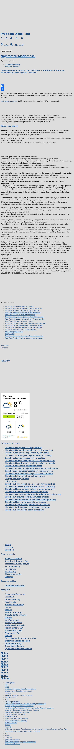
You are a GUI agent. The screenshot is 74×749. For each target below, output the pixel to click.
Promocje (8, 727)
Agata (7, 687)
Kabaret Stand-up (13, 612)
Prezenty (9, 547)
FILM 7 (4, 669)
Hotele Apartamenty (14, 604)
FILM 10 (5, 678)
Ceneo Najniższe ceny (15, 594)
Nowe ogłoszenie (11, 716)
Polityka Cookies (11, 723)
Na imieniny (10, 569)
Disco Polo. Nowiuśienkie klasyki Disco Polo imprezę (23, 327)
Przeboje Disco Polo (15, 34)
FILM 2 (4, 656)
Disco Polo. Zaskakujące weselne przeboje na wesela (23, 325)
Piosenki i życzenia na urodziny (16, 721)
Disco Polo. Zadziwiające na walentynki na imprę (27, 507)
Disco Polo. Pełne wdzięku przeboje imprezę (20, 329)
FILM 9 (4, 675)
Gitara (7, 699)
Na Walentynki (12, 620)
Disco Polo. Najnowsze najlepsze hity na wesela (22, 310)
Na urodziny (10, 571)
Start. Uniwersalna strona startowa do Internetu (22, 731)
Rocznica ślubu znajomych (17, 563)
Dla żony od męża (13, 574)
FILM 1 (4, 653)
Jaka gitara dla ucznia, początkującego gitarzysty (22, 710)
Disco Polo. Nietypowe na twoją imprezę (19, 306)
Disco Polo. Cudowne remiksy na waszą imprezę (27, 496)
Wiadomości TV (12, 633)
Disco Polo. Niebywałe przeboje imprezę (19, 321)
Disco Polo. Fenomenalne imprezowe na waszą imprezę (30, 499)
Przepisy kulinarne (13, 622)
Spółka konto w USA (14, 628)
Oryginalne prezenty (12, 64)
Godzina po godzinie (8, 436)
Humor (8, 607)
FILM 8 (4, 672)
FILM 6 (4, 667)
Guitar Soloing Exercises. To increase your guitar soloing (25, 704)
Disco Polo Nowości (12, 67)
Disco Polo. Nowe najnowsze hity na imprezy (25, 502)
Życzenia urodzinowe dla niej (18, 648)
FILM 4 (4, 661)
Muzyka (8, 617)
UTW (6, 733)
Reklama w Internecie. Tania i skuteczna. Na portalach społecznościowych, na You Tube (36, 729)
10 (21, 44)
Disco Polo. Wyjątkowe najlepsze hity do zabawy (27, 504)
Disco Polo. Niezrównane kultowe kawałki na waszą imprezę (33, 494)
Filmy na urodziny (11, 697)
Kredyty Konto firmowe (15, 615)
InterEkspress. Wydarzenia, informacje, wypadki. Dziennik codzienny (29, 708)
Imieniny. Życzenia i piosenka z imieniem (19, 706)
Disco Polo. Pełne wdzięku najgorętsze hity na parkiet (24, 336)
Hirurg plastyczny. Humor (14, 332)
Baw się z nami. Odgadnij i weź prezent (18, 691)
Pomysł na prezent (13, 558)
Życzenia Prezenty (13, 643)
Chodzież (8, 693)
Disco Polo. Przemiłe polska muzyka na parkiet (26, 491)
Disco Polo (9, 549)
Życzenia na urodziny (12, 740)
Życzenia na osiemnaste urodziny (20, 638)
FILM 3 (4, 658)
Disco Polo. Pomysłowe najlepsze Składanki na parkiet (24, 317)
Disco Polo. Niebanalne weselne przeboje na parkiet (23, 308)
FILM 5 (4, 664)
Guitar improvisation (12, 702)
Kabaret (8, 609)
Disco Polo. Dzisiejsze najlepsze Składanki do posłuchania (25, 323)
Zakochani (8, 737)
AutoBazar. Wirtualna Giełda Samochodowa (20, 689)
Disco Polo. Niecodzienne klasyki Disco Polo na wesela (24, 319)
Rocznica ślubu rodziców (16, 561)
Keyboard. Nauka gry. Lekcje (15, 714)
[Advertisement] (15, 15)
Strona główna (10, 683)
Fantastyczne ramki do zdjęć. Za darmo (18, 695)
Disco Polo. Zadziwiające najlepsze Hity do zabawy (22, 313)
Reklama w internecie (15, 625)
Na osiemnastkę (12, 566)
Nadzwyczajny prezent (9, 101)
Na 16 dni (5, 438)
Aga (6, 685)
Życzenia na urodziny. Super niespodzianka (20, 742)
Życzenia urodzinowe (14, 585)
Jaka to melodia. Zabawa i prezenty (17, 712)
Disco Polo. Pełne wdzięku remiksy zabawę (24, 509)
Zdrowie (8, 635)
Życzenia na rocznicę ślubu (17, 640)
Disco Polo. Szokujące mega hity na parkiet (20, 315)
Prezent (7, 725)
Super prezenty (9, 126)
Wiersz (7, 735)
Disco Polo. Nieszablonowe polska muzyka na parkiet (29, 489)
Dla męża (9, 576)
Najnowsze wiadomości (18, 56)
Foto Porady (10, 602)
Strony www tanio (13, 630)
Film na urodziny (12, 599)
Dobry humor (9, 334)
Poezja (8, 544)
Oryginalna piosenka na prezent (16, 718)
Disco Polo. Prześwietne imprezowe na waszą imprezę (24, 338)
